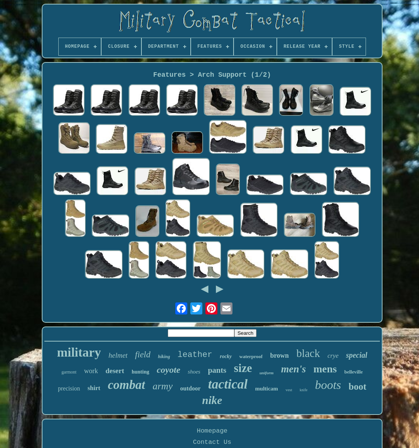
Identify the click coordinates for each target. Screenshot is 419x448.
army (163, 386)
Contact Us (212, 442)
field (142, 354)
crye (333, 355)
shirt (94, 388)
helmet (118, 355)
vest (288, 389)
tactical (227, 384)
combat (126, 385)
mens (325, 369)
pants (217, 370)
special (356, 355)
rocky (226, 356)
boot (357, 386)
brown (279, 355)
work (91, 371)
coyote (169, 370)
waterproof (251, 356)
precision (69, 388)
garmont (68, 372)
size (243, 368)
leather (195, 355)
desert (114, 371)
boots (328, 385)
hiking (164, 356)
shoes (194, 372)
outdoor (190, 388)
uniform (266, 373)
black (308, 353)
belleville (353, 372)
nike (212, 400)
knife (304, 390)
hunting (140, 372)
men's (293, 369)
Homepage (212, 430)
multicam (266, 389)
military (79, 352)
